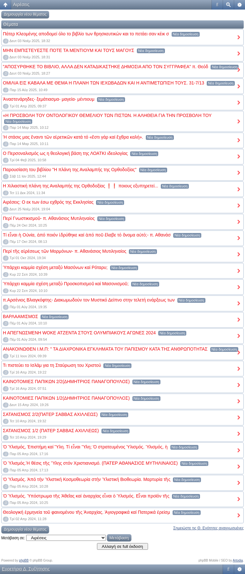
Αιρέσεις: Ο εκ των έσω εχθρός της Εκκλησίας (48, 202)
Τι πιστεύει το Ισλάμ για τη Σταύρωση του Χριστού (52, 365)
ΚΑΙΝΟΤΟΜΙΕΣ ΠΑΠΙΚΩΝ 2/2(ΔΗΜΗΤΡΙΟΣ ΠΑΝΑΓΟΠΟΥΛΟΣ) (66, 381)
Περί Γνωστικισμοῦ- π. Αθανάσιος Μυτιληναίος (49, 218)
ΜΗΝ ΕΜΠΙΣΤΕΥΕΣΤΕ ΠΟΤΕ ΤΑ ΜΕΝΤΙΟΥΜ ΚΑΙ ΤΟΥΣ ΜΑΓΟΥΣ (68, 50)
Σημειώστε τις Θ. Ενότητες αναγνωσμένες (208, 528)
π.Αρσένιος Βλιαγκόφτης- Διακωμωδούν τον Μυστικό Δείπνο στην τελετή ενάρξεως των (89, 299)
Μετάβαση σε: (13, 538)
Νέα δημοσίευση (185, 34)
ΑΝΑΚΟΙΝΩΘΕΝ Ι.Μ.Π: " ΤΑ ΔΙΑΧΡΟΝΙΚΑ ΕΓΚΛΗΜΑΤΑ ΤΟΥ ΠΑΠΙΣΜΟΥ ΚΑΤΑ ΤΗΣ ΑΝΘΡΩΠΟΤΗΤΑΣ (105, 349)
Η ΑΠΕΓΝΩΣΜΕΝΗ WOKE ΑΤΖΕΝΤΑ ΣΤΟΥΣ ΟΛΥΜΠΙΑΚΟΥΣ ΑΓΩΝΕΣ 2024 (79, 332)
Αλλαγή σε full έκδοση (122, 546)
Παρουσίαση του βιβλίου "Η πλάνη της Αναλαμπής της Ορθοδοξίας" (70, 169)
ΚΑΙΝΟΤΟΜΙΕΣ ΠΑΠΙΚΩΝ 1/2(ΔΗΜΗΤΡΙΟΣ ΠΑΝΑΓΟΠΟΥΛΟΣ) (66, 398)
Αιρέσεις (21, 4)
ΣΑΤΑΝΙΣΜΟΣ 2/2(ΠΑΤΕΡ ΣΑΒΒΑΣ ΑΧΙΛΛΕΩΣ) (50, 414)
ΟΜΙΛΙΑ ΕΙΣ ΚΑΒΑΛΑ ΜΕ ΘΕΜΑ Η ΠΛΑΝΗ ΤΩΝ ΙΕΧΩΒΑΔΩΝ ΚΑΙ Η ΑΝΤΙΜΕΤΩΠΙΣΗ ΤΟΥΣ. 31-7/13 (103, 82)
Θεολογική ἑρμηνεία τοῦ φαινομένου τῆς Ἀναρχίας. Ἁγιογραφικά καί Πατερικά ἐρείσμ (86, 512)
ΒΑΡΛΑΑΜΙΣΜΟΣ (20, 316)
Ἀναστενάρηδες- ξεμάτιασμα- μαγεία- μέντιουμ (48, 99)
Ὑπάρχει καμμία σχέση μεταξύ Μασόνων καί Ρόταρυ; (55, 267)
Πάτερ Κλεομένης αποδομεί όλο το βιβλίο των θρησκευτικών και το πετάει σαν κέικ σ (86, 33)
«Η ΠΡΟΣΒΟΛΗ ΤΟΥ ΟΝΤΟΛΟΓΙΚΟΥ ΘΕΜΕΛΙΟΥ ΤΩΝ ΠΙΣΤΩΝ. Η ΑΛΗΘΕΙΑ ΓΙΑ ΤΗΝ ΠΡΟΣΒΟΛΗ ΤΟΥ (107, 115)
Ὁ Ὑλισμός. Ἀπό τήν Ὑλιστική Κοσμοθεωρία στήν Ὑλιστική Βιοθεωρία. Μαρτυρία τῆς (86, 479)
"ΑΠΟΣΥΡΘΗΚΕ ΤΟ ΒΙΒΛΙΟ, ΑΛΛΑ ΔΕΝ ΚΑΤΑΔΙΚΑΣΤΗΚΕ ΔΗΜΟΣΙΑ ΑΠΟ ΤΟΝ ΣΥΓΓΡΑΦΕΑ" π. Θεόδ (105, 66)
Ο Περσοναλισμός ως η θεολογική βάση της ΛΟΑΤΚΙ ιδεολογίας (65, 153)
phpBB (24, 560)
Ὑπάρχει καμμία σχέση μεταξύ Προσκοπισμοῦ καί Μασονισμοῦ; (66, 283)
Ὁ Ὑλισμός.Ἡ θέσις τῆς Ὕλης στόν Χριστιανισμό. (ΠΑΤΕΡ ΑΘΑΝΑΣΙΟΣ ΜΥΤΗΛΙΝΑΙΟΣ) (90, 463)
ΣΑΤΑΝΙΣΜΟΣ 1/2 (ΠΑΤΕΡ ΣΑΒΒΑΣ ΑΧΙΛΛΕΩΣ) (51, 430)
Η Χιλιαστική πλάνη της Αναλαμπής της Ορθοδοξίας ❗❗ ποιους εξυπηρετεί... (80, 185)
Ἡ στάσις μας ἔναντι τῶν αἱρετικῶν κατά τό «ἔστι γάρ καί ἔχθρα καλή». (73, 137)
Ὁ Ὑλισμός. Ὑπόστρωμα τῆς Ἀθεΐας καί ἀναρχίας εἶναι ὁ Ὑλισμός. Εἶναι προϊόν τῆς (86, 495)
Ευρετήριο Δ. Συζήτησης (26, 568)
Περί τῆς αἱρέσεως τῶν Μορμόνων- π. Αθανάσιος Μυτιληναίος (64, 251)
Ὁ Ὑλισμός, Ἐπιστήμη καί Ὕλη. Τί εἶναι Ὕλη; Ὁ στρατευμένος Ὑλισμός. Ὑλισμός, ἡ (85, 446)
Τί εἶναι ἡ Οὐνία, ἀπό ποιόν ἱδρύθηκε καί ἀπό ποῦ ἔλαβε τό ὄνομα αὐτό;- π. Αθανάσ (87, 234)
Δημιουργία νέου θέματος (25, 14)
